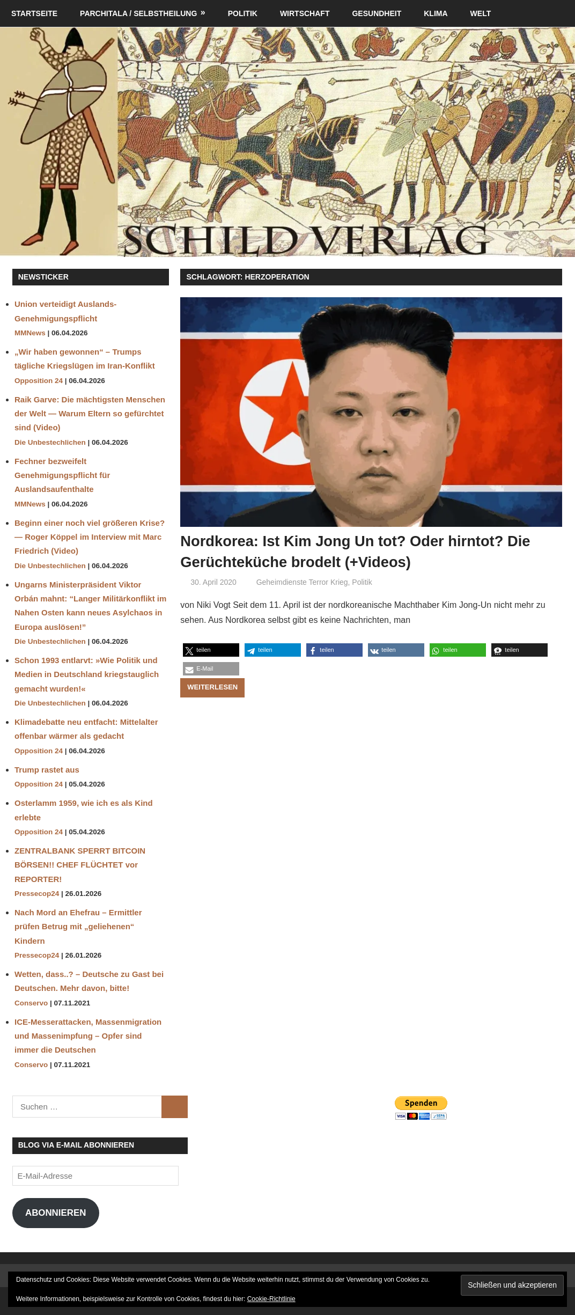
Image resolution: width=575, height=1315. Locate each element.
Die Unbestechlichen (50, 442)
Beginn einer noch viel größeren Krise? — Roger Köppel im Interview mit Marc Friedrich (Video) (89, 537)
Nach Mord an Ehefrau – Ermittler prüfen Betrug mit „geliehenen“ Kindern (78, 926)
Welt (480, 13)
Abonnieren (55, 1213)
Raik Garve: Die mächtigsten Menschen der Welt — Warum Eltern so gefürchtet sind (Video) (89, 413)
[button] (211, 650)
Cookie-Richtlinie (271, 1299)
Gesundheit (376, 13)
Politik (242, 13)
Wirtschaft (305, 13)
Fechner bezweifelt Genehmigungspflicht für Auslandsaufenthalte (62, 475)
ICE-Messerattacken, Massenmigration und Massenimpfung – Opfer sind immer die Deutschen (87, 1036)
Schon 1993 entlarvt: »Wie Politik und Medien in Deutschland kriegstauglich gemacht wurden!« (86, 674)
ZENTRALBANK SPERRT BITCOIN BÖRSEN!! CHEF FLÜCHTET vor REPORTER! (79, 865)
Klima (435, 13)
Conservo (31, 1003)
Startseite (34, 13)
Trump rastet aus (46, 769)
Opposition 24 (38, 381)
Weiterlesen (212, 687)
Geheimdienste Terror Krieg (302, 582)
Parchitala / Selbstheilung (138, 13)
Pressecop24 (36, 894)
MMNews (30, 333)
